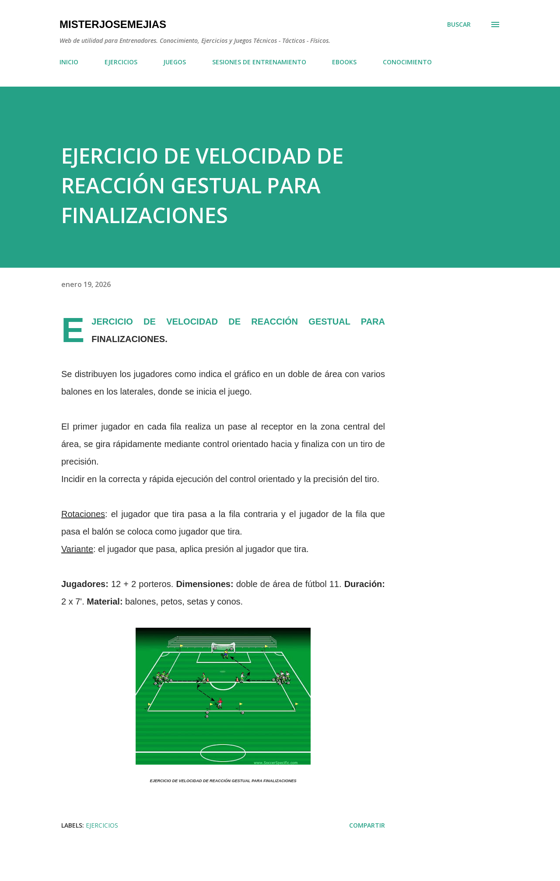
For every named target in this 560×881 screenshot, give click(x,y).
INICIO (69, 62)
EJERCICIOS (121, 62)
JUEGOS (174, 62)
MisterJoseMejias (113, 24)
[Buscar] (459, 24)
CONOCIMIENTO (407, 62)
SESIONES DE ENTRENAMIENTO (259, 62)
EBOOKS (344, 62)
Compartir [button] (367, 825)
